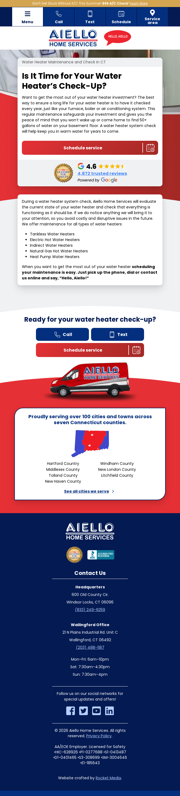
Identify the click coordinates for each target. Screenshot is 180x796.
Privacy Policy (99, 736)
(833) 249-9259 (90, 609)
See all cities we (90, 491)
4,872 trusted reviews (102, 173)
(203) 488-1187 (90, 647)
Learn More (139, 3)
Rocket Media (108, 778)
